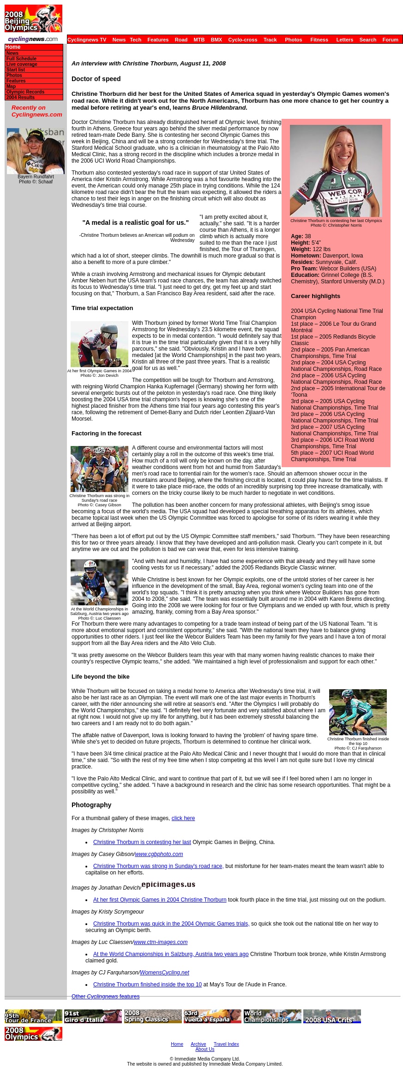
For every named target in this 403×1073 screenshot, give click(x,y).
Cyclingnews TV (86, 39)
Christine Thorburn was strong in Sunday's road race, (158, 866)
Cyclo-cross (243, 39)
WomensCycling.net (164, 972)
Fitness (319, 39)
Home (12, 47)
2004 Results (20, 97)
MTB (199, 39)
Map (11, 86)
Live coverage (21, 64)
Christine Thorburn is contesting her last (142, 842)
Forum (390, 39)
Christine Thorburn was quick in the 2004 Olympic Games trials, (171, 924)
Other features (105, 996)
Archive (198, 1044)
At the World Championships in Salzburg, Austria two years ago (171, 954)
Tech (135, 39)
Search (368, 39)
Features (158, 39)
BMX (216, 39)
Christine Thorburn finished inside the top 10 (147, 984)
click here (183, 818)
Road (181, 39)
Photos (293, 39)
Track (270, 39)
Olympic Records (25, 91)
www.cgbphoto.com (159, 854)
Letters (345, 39)
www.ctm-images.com (161, 942)
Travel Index (226, 1044)
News (119, 39)
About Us (204, 1049)
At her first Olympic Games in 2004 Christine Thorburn (160, 900)
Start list (15, 69)
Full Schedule (21, 58)
